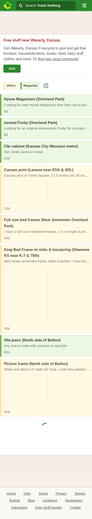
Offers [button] (11, 85)
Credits (75, 507)
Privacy (61, 493)
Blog (31, 500)
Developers (73, 500)
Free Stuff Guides (48, 507)
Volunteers (19, 507)
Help (27, 493)
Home (11, 493)
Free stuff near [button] (31, 40)
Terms (43, 493)
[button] (84, 5)
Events (15, 500)
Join (12, 68)
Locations (50, 500)
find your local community (58, 59)
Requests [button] (31, 85)
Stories (80, 493)
